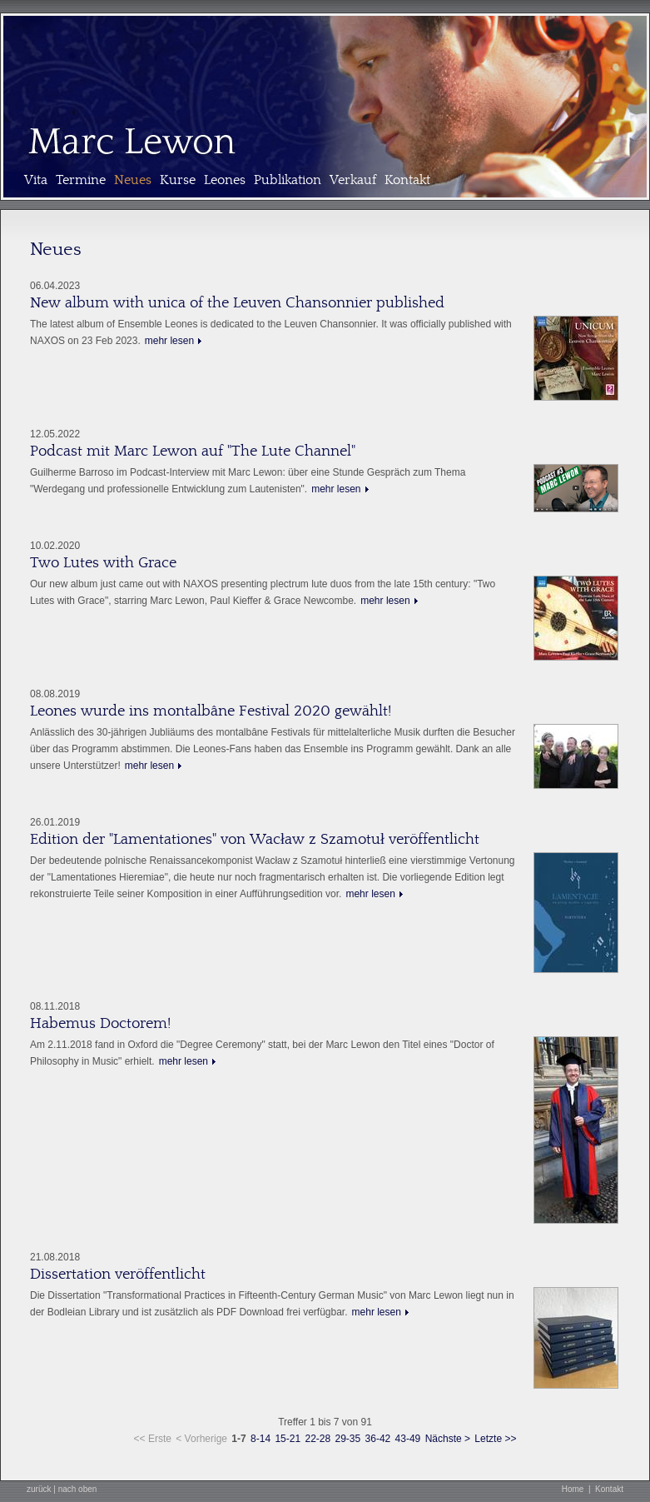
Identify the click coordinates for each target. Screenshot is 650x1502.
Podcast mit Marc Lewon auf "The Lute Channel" (192, 451)
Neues (132, 179)
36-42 (378, 1439)
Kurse (178, 179)
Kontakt (407, 179)
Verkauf (353, 179)
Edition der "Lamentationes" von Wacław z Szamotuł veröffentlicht (254, 839)
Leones (225, 179)
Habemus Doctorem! (100, 1023)
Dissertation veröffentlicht (118, 1274)
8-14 (260, 1439)
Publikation (287, 179)
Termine (81, 179)
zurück (39, 1489)
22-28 (317, 1439)
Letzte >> (495, 1439)
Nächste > (447, 1439)
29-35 (348, 1439)
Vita (35, 179)
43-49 (408, 1439)
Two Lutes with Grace (103, 562)
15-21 (287, 1439)
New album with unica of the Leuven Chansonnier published (237, 303)
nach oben (77, 1489)
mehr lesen (169, 341)
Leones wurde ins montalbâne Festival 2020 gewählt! (210, 711)
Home (573, 1489)
